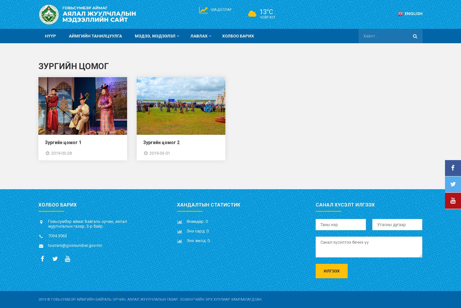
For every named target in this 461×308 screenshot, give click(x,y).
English (410, 13)
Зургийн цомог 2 (161, 142)
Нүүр (50, 36)
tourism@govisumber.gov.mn (75, 245)
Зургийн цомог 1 (63, 142)
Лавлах (201, 36)
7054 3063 (57, 235)
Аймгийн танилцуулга (95, 36)
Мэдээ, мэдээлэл (158, 36)
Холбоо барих (238, 36)
